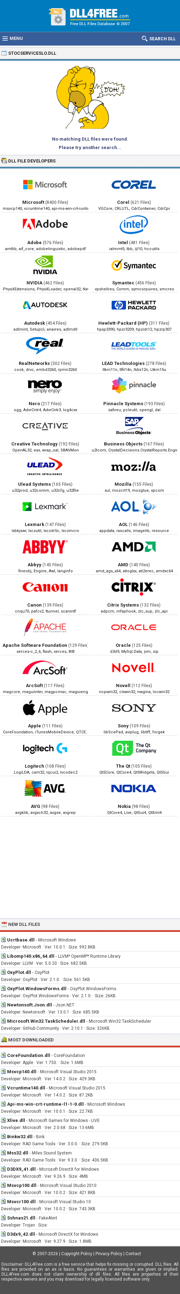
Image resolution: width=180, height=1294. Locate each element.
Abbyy (34, 564)
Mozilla (123, 484)
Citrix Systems (123, 605)
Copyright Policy (76, 1253)
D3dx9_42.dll (21, 1234)
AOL (123, 524)
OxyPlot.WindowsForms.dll (36, 988)
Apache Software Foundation (34, 645)
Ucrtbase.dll (21, 940)
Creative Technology (34, 444)
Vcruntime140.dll (26, 1088)
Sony (123, 725)
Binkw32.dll (20, 1136)
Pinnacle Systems (123, 403)
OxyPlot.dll (19, 972)
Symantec (123, 282)
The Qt (123, 766)
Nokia (124, 806)
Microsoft (33, 202)
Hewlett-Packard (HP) (123, 323)
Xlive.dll (16, 1120)
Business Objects (123, 444)
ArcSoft (34, 685)
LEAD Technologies (123, 363)
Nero (34, 403)
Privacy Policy (108, 1253)
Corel (123, 202)
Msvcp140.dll (21, 1071)
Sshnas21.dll (21, 1218)
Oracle (123, 645)
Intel (123, 242)
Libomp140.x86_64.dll (30, 956)
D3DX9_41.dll (21, 1169)
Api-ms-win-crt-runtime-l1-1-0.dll (45, 1104)
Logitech (34, 766)
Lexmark (34, 524)
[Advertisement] (90, 867)
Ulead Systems (34, 484)
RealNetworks (34, 363)
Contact (133, 1253)
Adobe (34, 242)
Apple (34, 725)
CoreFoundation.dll (28, 1055)
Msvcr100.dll (21, 1201)
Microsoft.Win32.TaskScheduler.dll (46, 1021)
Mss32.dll (17, 1153)
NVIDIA (34, 282)
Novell (123, 685)
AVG (35, 806)
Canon (34, 605)
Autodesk (34, 323)
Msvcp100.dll (21, 1185)
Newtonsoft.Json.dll (29, 1005)
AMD (123, 564)
